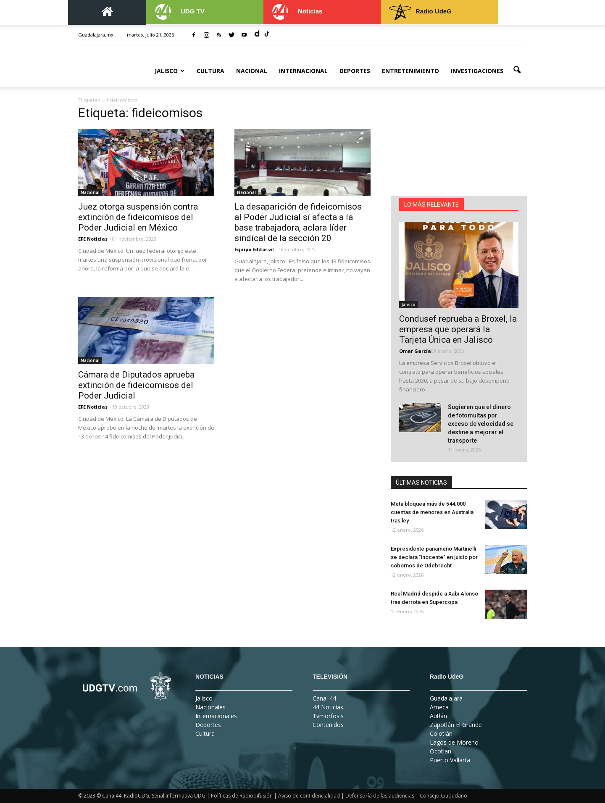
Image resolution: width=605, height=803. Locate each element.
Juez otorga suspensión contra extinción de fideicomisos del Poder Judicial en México (138, 217)
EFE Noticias (93, 239)
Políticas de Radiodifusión (242, 795)
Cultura (210, 71)
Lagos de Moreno (454, 742)
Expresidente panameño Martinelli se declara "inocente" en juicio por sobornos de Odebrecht (434, 557)
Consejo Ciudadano (443, 795)
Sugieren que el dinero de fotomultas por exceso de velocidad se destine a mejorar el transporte (480, 424)
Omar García (415, 351)
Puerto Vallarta (450, 760)
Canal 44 (324, 698)
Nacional (251, 71)
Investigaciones (477, 71)
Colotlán (441, 733)
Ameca (439, 707)
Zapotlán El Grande (456, 725)
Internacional (303, 71)
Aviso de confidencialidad (309, 795)
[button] (517, 70)
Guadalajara (446, 698)
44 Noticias (328, 707)
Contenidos (328, 725)
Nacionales (210, 707)
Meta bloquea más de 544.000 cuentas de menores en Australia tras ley (432, 512)
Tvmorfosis (328, 716)
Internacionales (216, 716)
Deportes (354, 71)
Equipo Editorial (254, 249)
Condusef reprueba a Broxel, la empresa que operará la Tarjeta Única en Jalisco (458, 329)
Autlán (438, 716)
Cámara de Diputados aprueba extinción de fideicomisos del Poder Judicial (136, 385)
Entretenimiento (410, 71)
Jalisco (169, 71)
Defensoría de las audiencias (379, 795)
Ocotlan (440, 751)
